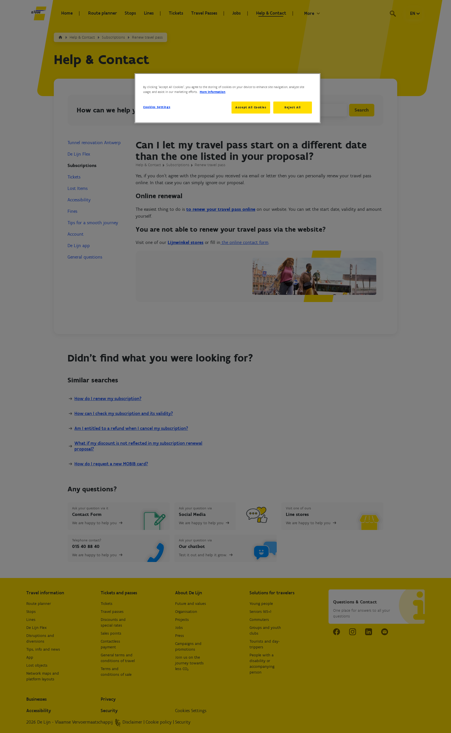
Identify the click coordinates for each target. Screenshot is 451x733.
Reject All (292, 107)
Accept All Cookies (249, 107)
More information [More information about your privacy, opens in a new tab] (213, 92)
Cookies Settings (156, 107)
